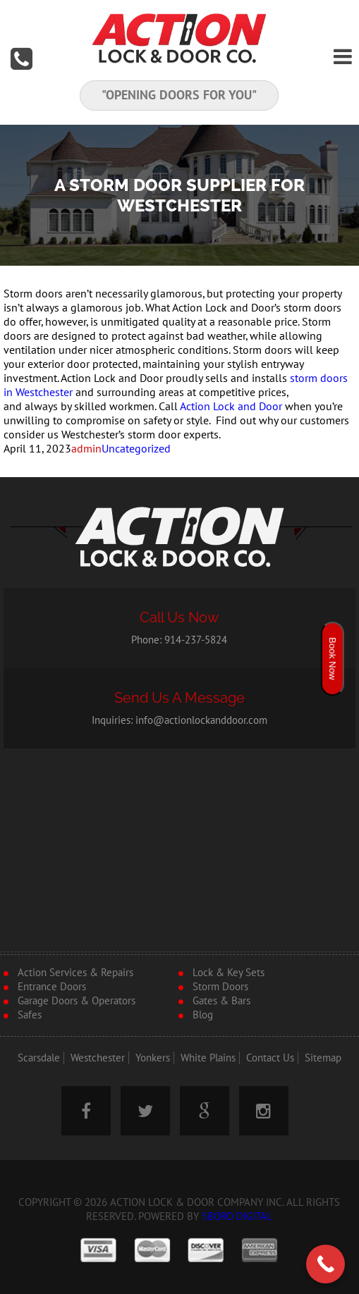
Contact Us (270, 1058)
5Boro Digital (237, 1216)
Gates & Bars (221, 1000)
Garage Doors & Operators (76, 1000)
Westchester (98, 1058)
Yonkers (152, 1058)
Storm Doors (220, 986)
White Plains (208, 1058)
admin (86, 449)
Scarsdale (39, 1058)
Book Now (332, 658)
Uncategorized (136, 449)
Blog (203, 1015)
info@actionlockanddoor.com (201, 720)
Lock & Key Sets (228, 972)
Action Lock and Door (231, 406)
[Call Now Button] (325, 1264)
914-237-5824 (195, 640)
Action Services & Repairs (75, 972)
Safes (30, 1015)
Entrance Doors (52, 986)
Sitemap (323, 1058)
